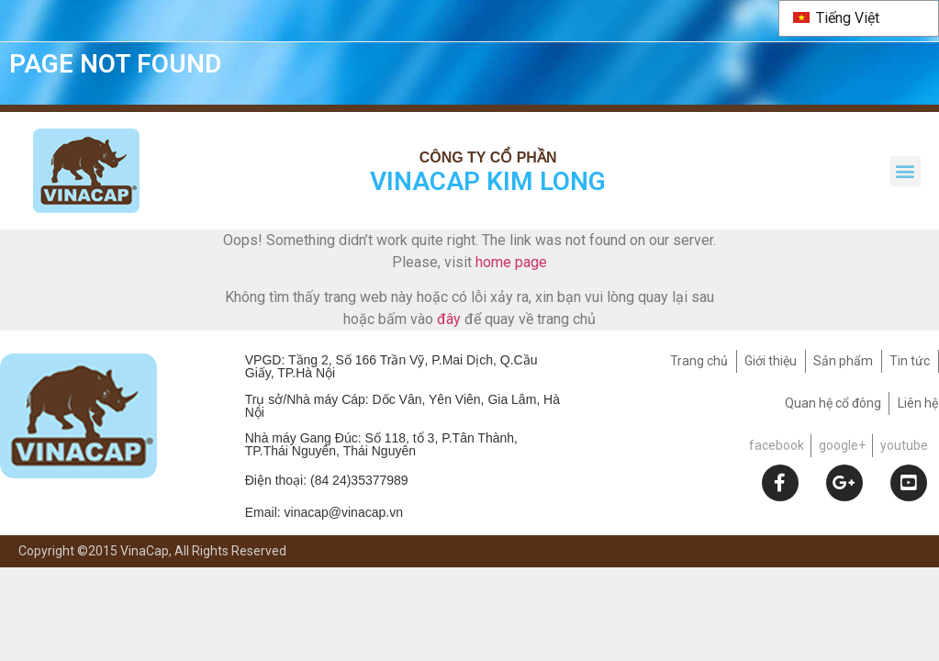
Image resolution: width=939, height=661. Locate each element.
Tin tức (909, 361)
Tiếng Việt (836, 18)
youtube (904, 446)
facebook (776, 446)
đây (449, 320)
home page (511, 263)
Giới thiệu (770, 361)
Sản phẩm (843, 361)
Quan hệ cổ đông (833, 404)
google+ (842, 446)
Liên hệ (918, 404)
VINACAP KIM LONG (488, 182)
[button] (905, 172)
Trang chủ (699, 361)
